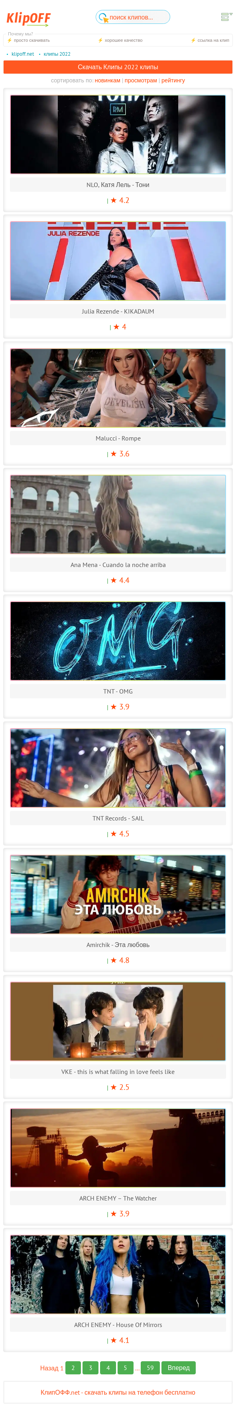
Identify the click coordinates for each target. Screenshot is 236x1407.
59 (150, 1368)
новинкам (106, 80)
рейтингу (173, 80)
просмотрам (141, 80)
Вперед (179, 1368)
